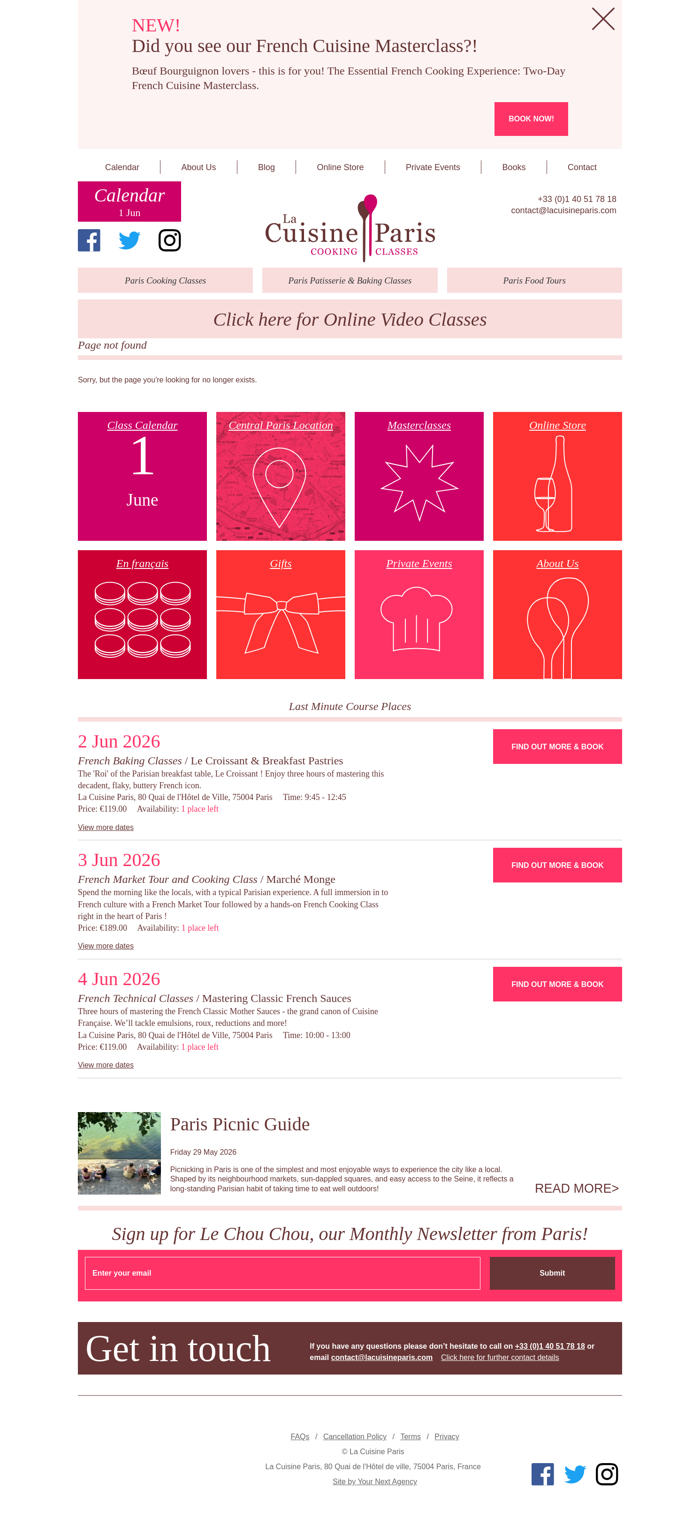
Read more (573, 1188)
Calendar (122, 167)
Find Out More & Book (557, 747)
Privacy (446, 1437)
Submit (552, 1273)
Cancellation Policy (355, 1437)
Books (513, 167)
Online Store (340, 167)
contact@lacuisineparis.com (563, 210)
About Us (198, 167)
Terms (410, 1437)
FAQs (300, 1437)
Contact (582, 167)
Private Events (433, 167)
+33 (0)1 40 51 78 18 (577, 199)
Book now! (531, 119)
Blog (266, 167)
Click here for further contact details (500, 1357)
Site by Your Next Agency (375, 1482)
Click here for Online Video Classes (350, 319)
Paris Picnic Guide (240, 1124)
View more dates (106, 827)
